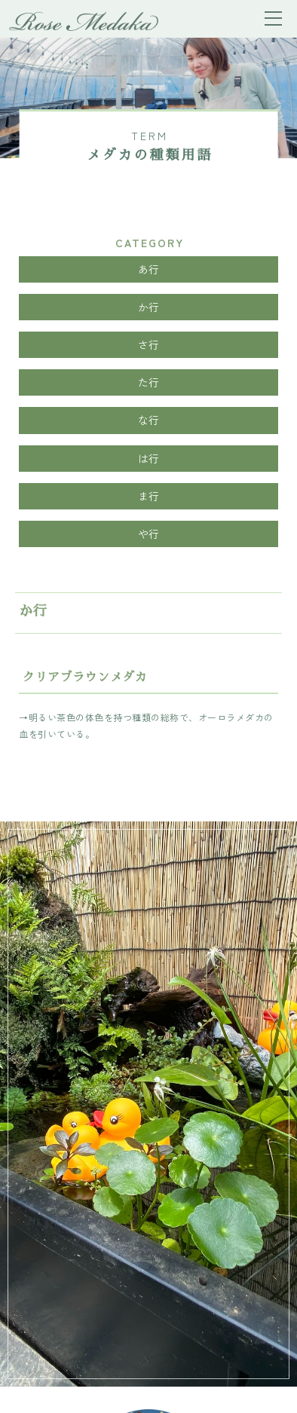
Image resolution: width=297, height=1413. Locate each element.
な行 (149, 419)
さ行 (149, 344)
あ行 (149, 269)
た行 (149, 382)
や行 (149, 533)
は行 (149, 458)
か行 (149, 306)
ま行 (149, 495)
